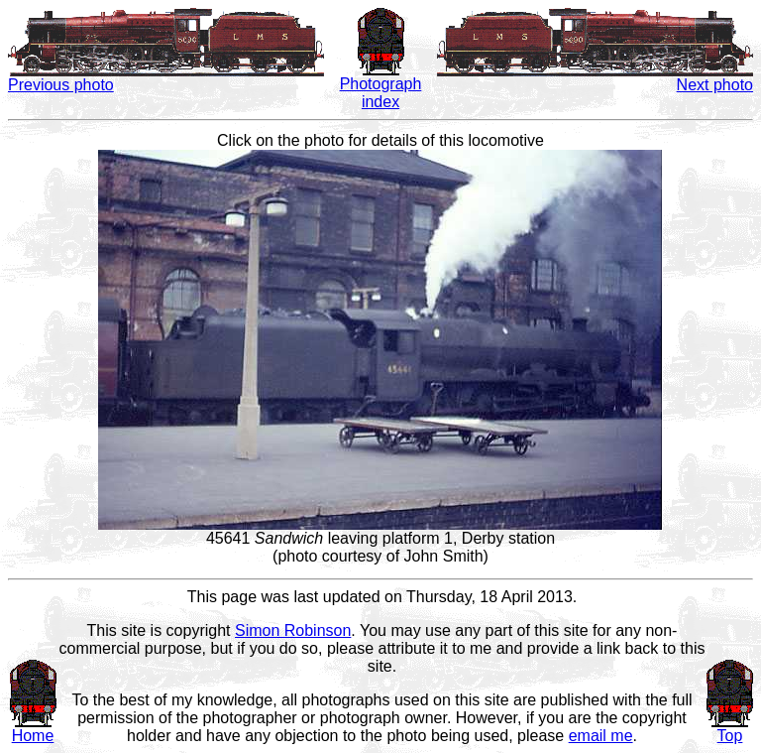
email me (601, 735)
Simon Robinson (293, 630)
